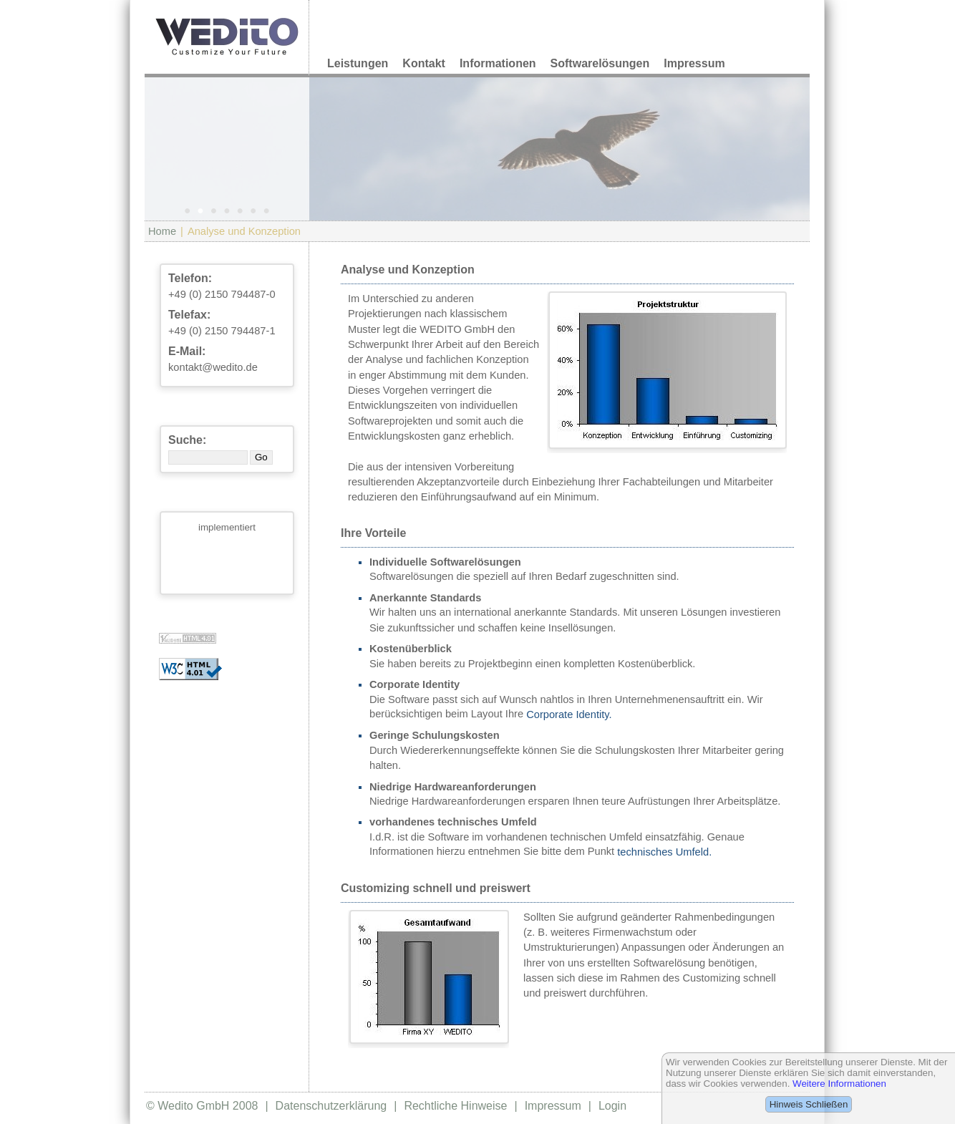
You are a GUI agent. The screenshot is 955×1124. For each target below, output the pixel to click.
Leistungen (357, 63)
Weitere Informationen (839, 1083)
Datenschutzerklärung (331, 1106)
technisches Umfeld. (664, 852)
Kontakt (423, 63)
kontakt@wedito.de (213, 367)
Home (162, 231)
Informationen (498, 63)
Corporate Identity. (568, 714)
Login (612, 1106)
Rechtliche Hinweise (455, 1106)
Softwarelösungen (600, 63)
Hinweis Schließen (809, 1104)
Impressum (694, 63)
